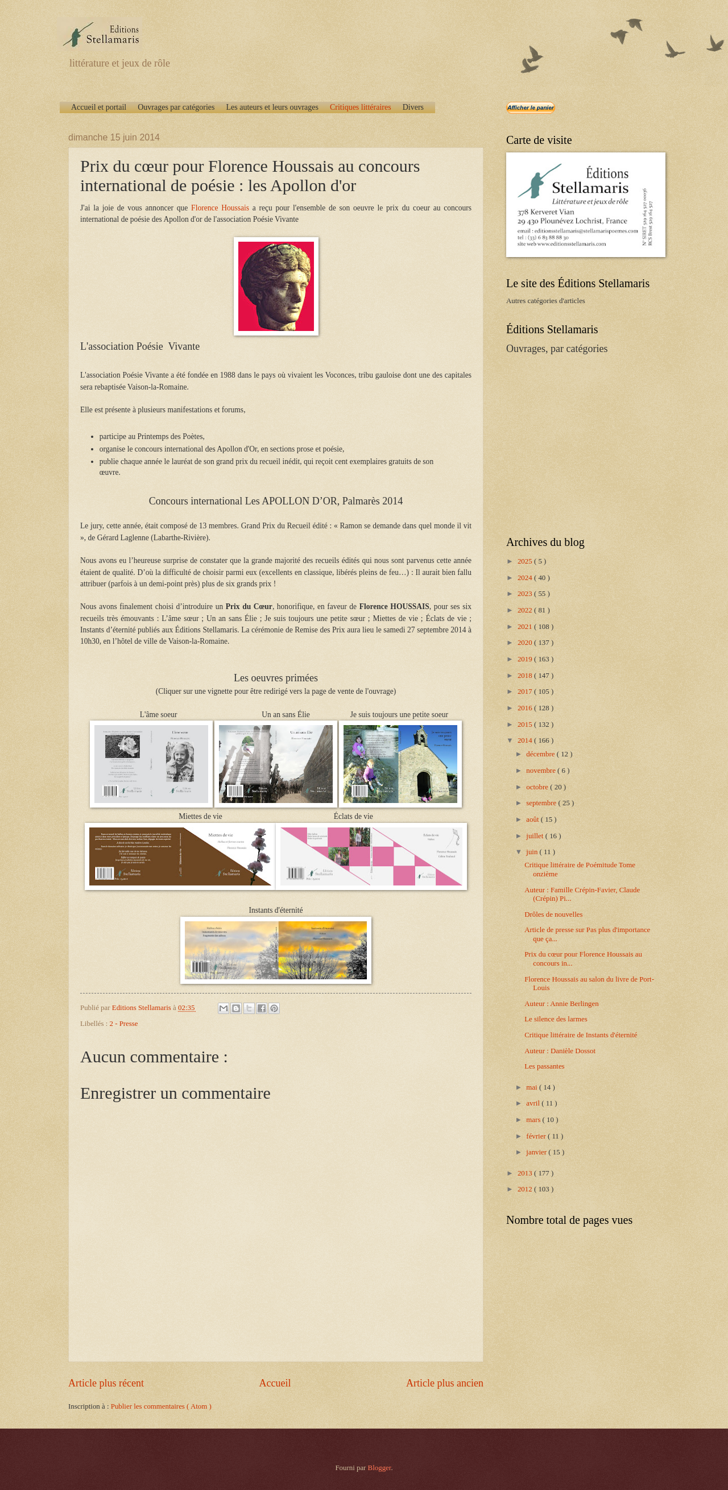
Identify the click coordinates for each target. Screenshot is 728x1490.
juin (532, 852)
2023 (526, 594)
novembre (541, 771)
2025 (526, 561)
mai (532, 1087)
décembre (541, 754)
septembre (542, 803)
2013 (526, 1173)
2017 (526, 692)
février (537, 1136)
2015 (526, 725)
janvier (537, 1152)
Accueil (275, 1383)
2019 (526, 659)
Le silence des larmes (555, 1019)
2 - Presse (124, 1024)
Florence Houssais (220, 208)
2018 (526, 676)
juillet (535, 836)
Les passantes (544, 1066)
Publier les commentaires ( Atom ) (161, 1406)
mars (534, 1120)
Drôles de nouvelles (553, 914)
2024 (526, 578)
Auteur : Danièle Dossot (559, 1051)
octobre (538, 787)
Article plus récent (106, 1383)
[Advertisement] (577, 444)
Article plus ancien (444, 1383)
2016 (526, 708)
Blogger (379, 1468)
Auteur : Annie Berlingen (561, 1004)
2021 (526, 627)
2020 (526, 643)
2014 (526, 740)
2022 (526, 610)
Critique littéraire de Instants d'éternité (580, 1035)
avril (533, 1103)
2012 (526, 1189)
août (533, 819)
